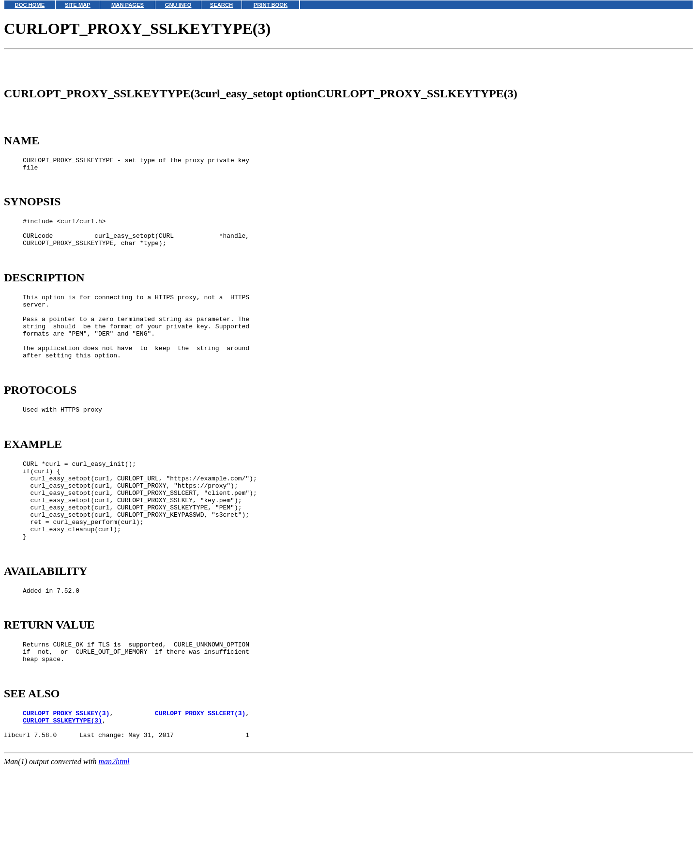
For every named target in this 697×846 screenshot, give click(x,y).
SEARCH (221, 5)
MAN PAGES (127, 5)
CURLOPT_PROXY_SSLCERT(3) (200, 787)
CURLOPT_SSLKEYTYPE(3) (62, 795)
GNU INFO (178, 5)
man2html (114, 841)
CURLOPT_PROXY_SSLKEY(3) (66, 787)
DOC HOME (30, 5)
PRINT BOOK (271, 5)
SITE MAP (78, 5)
